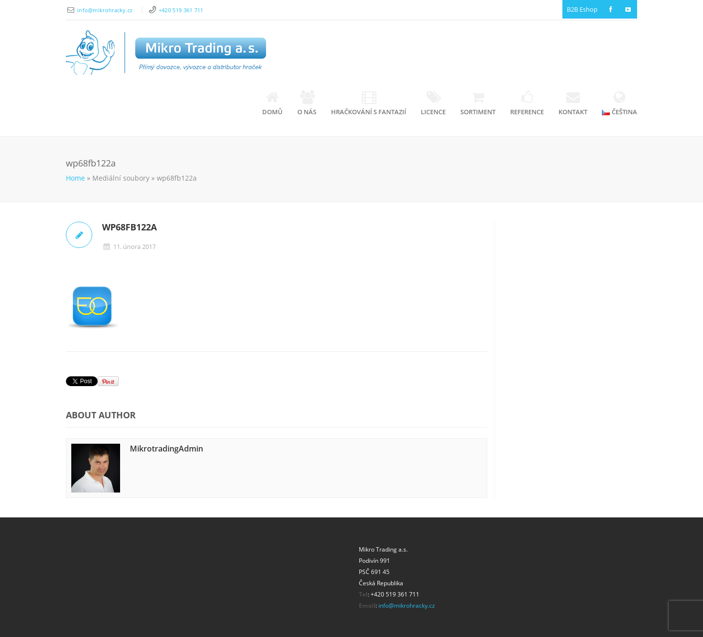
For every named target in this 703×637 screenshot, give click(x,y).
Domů (272, 103)
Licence (433, 103)
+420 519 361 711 (181, 10)
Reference (527, 103)
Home (75, 178)
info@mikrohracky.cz (105, 10)
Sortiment (478, 103)
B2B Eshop (582, 9)
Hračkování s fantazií (368, 103)
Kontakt (572, 103)
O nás (306, 103)
